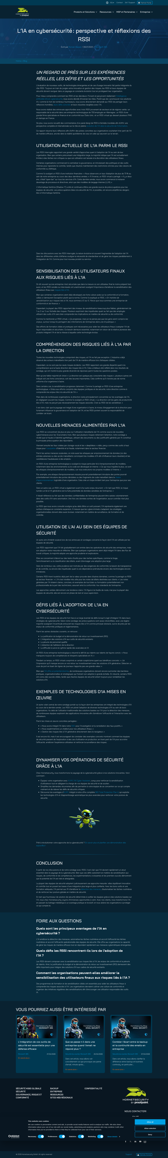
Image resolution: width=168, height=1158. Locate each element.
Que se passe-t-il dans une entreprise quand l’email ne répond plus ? (80, 1045)
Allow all (150, 1139)
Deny (150, 1152)
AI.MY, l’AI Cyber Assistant (79, 780)
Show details (112, 1154)
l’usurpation (51, 448)
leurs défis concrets (62, 104)
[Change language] (110, 2)
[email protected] (135, 1132)
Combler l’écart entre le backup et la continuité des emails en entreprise (130, 1045)
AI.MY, (66, 792)
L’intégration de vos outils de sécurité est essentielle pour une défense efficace (36, 1045)
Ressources (107, 12)
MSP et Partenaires (126, 12)
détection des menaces (91, 889)
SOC (73, 726)
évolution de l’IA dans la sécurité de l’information (106, 126)
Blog (25, 61)
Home (18, 61)
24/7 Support (130, 2)
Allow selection (150, 1145)
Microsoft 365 (101, 47)
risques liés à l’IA (62, 290)
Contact (119, 2)
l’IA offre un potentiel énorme (56, 671)
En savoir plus (23, 1058)
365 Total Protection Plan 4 (106, 792)
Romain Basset (75, 47)
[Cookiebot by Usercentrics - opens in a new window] (13, 1153)
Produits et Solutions (85, 12)
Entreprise (146, 12)
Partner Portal (146, 3)
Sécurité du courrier (72, 1054)
